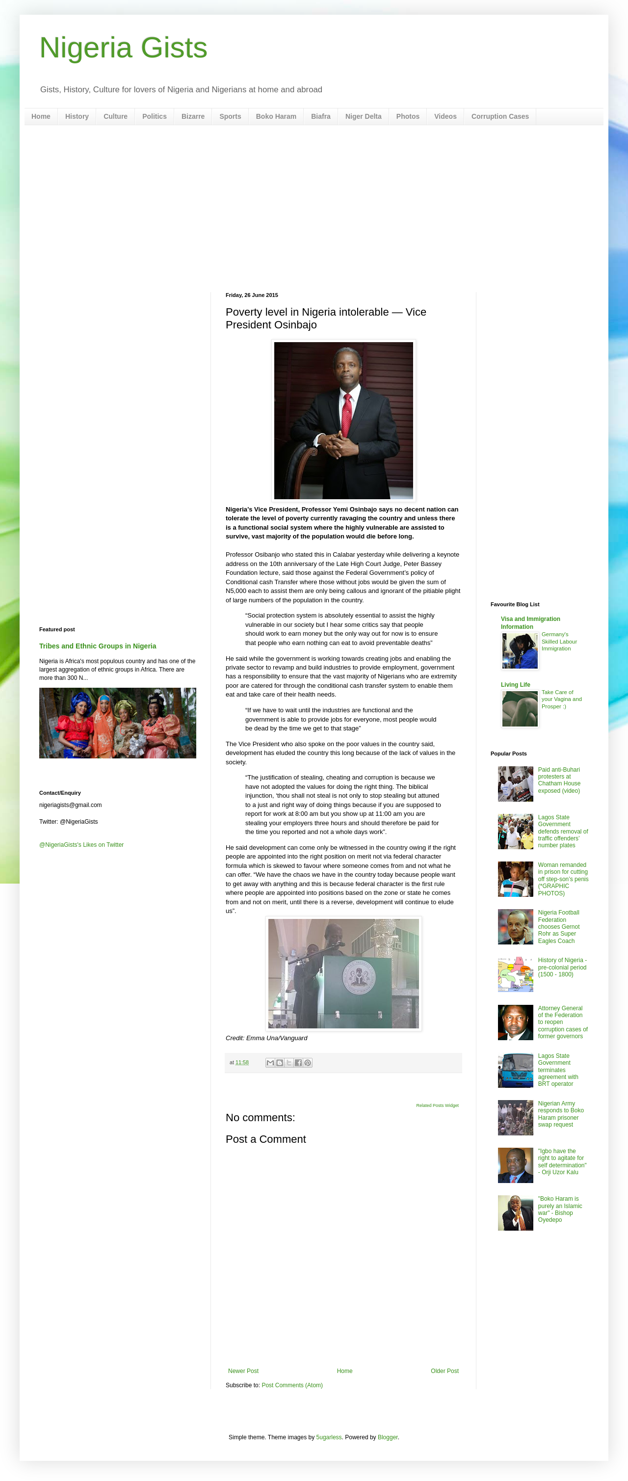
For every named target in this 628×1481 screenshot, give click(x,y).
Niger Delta (363, 116)
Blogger (388, 1437)
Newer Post (243, 1371)
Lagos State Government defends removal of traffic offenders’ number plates (563, 831)
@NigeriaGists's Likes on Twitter (81, 844)
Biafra (321, 116)
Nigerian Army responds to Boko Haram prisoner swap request (561, 1114)
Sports (230, 116)
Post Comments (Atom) (292, 1385)
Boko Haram (276, 116)
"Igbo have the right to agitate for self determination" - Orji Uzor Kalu (562, 1162)
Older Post (445, 1371)
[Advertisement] (314, 208)
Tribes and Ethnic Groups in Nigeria (98, 646)
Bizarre (193, 116)
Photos (407, 116)
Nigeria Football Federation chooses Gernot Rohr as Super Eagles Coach (559, 926)
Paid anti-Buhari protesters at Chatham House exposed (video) (559, 780)
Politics (154, 116)
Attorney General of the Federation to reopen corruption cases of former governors (563, 1022)
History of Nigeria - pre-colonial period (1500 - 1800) (562, 967)
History (77, 116)
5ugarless (329, 1437)
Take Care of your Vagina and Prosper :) (562, 699)
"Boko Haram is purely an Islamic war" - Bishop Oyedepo (560, 1209)
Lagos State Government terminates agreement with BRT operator (558, 1070)
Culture (116, 116)
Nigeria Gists (123, 47)
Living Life (515, 684)
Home (41, 116)
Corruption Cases (500, 116)
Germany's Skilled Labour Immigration (559, 641)
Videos (445, 116)
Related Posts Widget (437, 1105)
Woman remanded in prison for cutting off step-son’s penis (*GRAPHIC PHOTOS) (563, 879)
